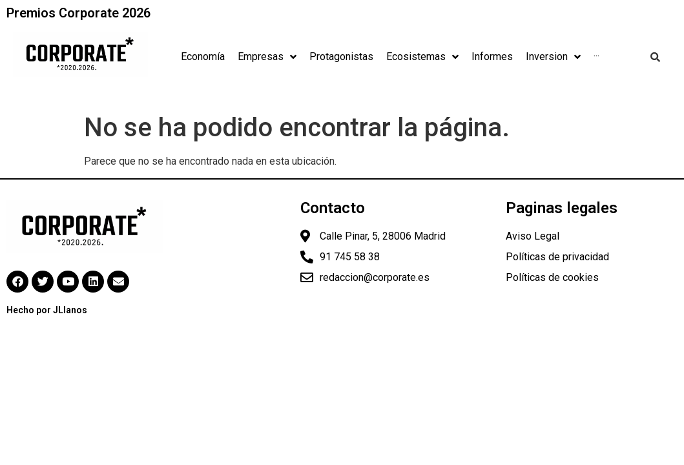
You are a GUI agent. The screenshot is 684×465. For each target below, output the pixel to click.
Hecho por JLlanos (46, 310)
